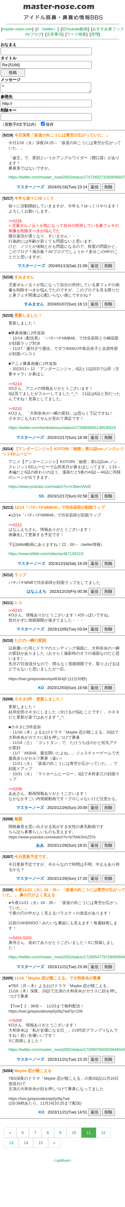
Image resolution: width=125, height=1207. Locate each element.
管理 (95, 34)
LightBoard (62, 1160)
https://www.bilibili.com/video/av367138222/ (46, 553)
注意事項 (54, 34)
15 (40, 1142)
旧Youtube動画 (75, 29)
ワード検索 (76, 34)
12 (103, 1132)
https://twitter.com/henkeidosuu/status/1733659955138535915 (62, 427)
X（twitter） (47, 29)
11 (89, 1132)
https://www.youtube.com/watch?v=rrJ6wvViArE (50, 486)
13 (11, 1142)
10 (74, 1132)
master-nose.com (17, 29)
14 (26, 1142)
